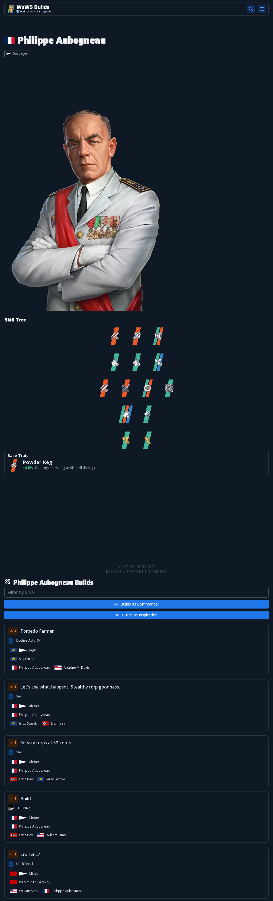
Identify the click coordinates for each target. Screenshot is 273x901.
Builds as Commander (136, 604)
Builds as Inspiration (136, 614)
